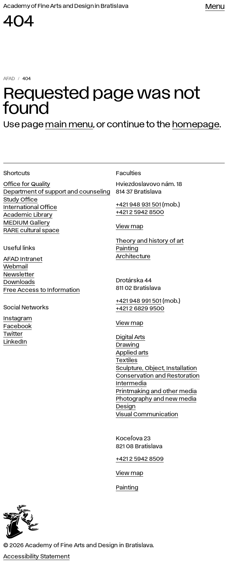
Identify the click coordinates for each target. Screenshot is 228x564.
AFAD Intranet (22, 259)
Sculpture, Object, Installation (156, 368)
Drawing (127, 345)
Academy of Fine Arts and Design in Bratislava (65, 6)
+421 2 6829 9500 (140, 308)
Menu (215, 7)
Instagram (17, 318)
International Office (30, 207)
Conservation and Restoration (158, 376)
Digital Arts (130, 337)
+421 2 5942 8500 (140, 212)
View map (129, 226)
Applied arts (132, 353)
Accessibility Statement (36, 556)
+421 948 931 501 (138, 204)
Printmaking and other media (156, 391)
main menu (69, 125)
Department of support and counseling (56, 192)
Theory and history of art (149, 241)
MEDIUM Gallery (26, 223)
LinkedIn (15, 342)
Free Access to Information (41, 290)
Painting (127, 248)
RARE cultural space (31, 230)
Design (126, 406)
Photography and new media (156, 399)
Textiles (127, 360)
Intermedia (131, 383)
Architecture (133, 256)
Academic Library (27, 215)
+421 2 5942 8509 (140, 459)
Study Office (20, 200)
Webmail (15, 266)
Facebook (17, 326)
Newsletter (18, 274)
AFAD (9, 79)
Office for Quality (26, 184)
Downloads (19, 282)
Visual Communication (147, 414)
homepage (195, 125)
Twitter (13, 334)
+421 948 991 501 (138, 301)
